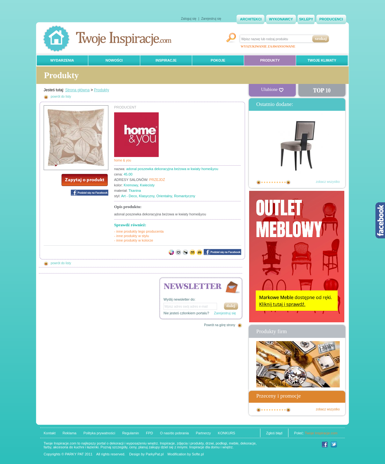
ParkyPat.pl (154, 454)
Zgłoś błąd (274, 433)
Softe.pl (198, 454)
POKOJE (218, 60)
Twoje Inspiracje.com (321, 433)
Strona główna (77, 90)
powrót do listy (61, 96)
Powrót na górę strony (219, 325)
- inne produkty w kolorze (133, 240)
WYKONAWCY (281, 19)
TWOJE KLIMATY (322, 60)
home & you (122, 160)
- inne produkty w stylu (131, 236)
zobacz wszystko (328, 181)
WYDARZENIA (62, 60)
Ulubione (272, 89)
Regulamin (130, 433)
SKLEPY (306, 19)
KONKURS (226, 433)
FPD (149, 433)
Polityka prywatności (99, 433)
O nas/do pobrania (174, 433)
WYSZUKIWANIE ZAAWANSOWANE (268, 46)
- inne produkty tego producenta (138, 231)
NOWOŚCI (114, 60)
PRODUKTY (270, 60)
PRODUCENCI (331, 19)
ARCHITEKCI (251, 19)
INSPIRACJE (166, 60)
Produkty (101, 90)
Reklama (69, 433)
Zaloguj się (188, 18)
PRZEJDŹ (157, 180)
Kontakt (49, 433)
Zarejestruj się (211, 18)
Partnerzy (203, 433)
